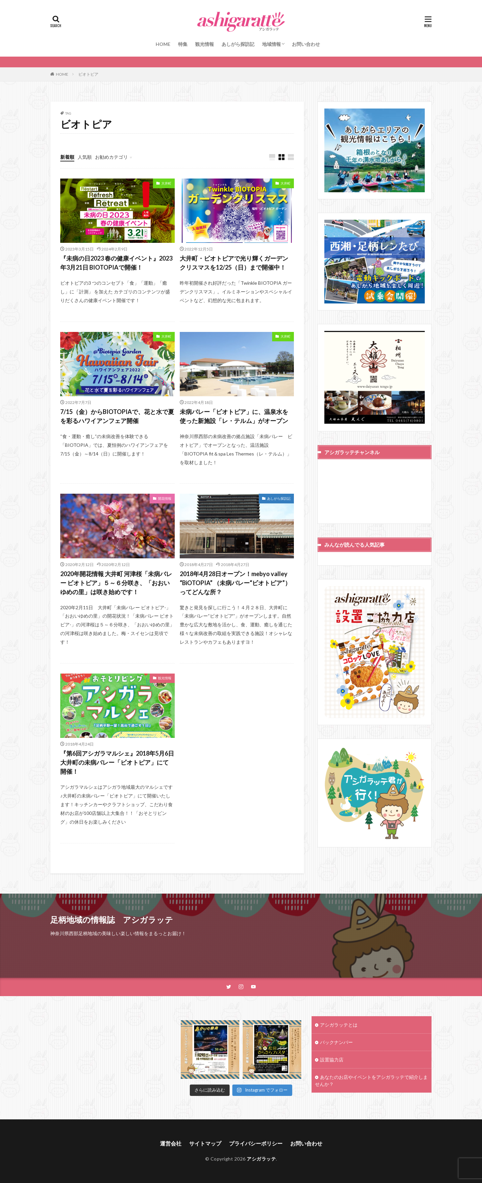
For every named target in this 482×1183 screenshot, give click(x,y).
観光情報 (204, 44)
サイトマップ (205, 1143)
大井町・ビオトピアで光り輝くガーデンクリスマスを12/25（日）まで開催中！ (234, 263)
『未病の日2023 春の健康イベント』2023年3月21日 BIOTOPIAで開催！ (116, 263)
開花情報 (164, 498)
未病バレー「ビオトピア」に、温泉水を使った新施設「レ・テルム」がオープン (234, 416)
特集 (182, 44)
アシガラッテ (261, 1159)
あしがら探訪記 (238, 44)
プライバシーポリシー (256, 1143)
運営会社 (170, 1143)
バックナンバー (336, 1042)
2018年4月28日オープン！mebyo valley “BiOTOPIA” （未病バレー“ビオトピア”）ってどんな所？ (235, 583)
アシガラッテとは (338, 1025)
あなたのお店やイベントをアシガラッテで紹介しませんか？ (371, 1080)
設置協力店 (331, 1059)
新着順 (67, 157)
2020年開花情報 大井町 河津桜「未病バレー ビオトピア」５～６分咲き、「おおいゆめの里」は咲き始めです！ (116, 583)
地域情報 (271, 44)
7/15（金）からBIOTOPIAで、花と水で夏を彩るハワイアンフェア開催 (117, 416)
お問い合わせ (306, 44)
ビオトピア (88, 74)
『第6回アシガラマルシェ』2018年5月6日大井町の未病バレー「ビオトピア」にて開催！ (117, 762)
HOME (163, 44)
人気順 (85, 157)
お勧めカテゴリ (111, 157)
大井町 (166, 183)
